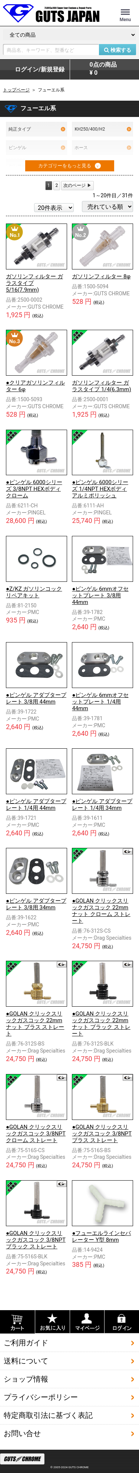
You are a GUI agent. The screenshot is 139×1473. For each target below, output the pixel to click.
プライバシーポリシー (41, 1396)
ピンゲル (37, 147)
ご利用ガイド (26, 1342)
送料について (26, 1360)
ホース (103, 147)
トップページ (16, 90)
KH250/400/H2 (103, 129)
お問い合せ (22, 1433)
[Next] (77, 185)
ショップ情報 (26, 1378)
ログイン (39, 70)
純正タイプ (37, 129)
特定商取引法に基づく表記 (48, 1414)
